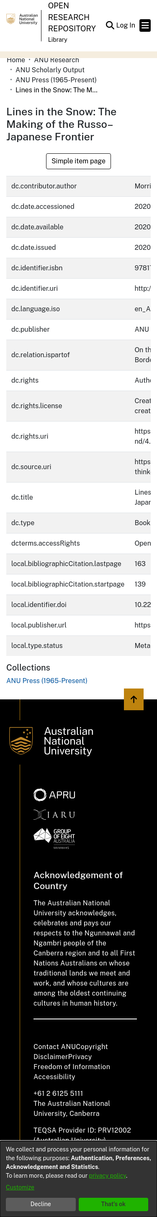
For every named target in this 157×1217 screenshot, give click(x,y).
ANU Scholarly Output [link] (50, 70)
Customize (20, 1187)
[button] (110, 25)
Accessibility (54, 1077)
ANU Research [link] (56, 60)
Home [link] (16, 60)
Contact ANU (54, 1047)
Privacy (80, 1057)
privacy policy (107, 1175)
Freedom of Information (71, 1067)
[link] (47, 681)
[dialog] (78, 1179)
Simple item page (78, 161)
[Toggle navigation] (145, 25)
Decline (41, 1204)
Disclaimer (50, 1057)
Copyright (92, 1047)
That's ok (113, 1204)
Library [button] (57, 39)
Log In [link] (126, 25)
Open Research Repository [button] (72, 17)
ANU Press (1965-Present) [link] (56, 80)
